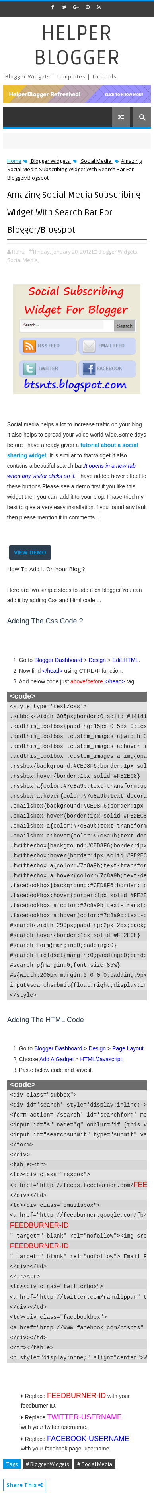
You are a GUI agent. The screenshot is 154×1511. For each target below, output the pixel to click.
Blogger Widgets (50, 160)
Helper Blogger (76, 45)
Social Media (96, 160)
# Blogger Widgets (47, 1464)
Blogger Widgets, (118, 251)
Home (14, 160)
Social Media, (23, 260)
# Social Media (94, 1464)
